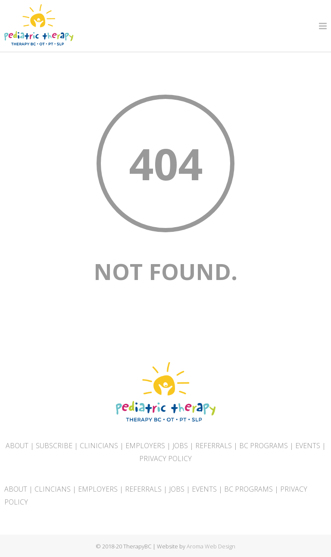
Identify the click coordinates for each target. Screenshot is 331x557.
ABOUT (17, 445)
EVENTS (307, 445)
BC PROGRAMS (263, 445)
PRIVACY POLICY (165, 458)
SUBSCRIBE (54, 445)
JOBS (180, 445)
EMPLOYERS (145, 445)
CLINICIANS (99, 445)
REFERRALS (213, 445)
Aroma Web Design (211, 546)
